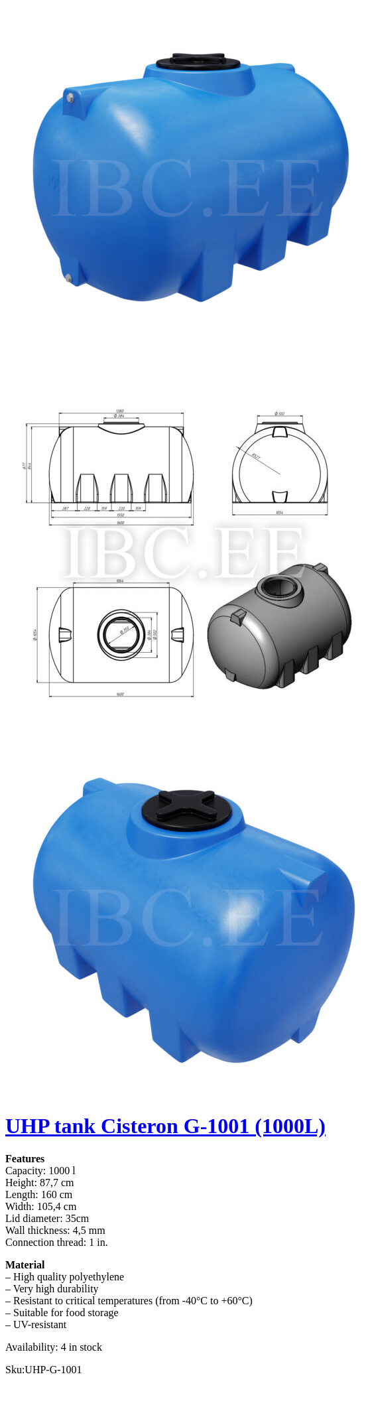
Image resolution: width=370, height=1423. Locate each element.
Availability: (31, 1347)
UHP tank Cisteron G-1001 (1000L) (165, 1126)
